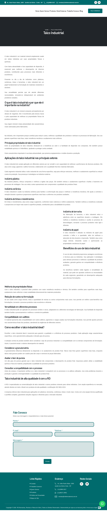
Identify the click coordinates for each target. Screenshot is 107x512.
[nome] (53, 424)
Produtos (53, 11)
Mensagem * (18, 440)
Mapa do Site (35, 498)
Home (37, 11)
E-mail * (16, 431)
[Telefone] (74, 434)
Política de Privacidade (38, 495)
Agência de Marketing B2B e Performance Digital (84, 509)
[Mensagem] (53, 449)
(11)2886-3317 (50, 2)
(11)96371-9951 (62, 493)
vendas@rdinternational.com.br (69, 2)
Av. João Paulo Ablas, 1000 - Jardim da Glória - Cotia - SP (25, 2)
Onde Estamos (61, 11)
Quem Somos (44, 11)
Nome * (16, 421)
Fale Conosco (95, 10)
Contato (33, 483)
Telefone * (58, 431)
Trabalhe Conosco (73, 11)
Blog (81, 11)
